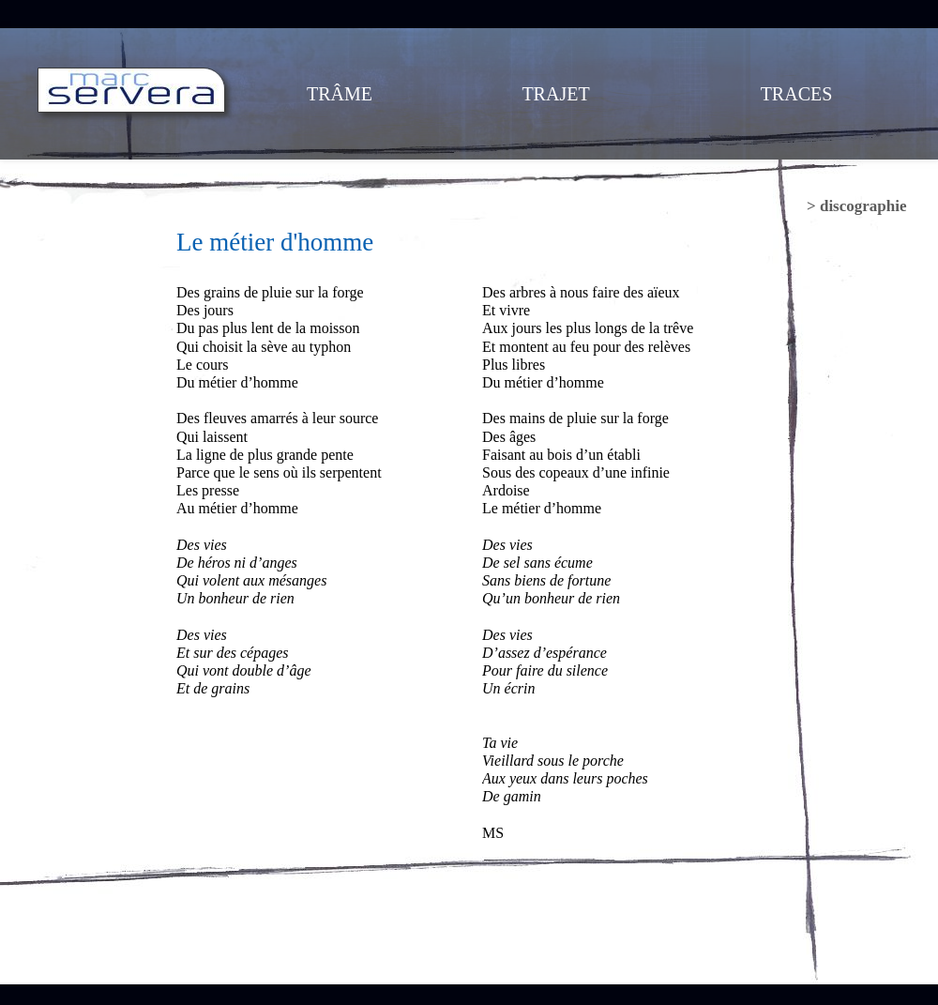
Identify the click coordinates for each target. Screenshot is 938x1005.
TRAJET (555, 94)
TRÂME (339, 94)
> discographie (857, 206)
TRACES (797, 94)
